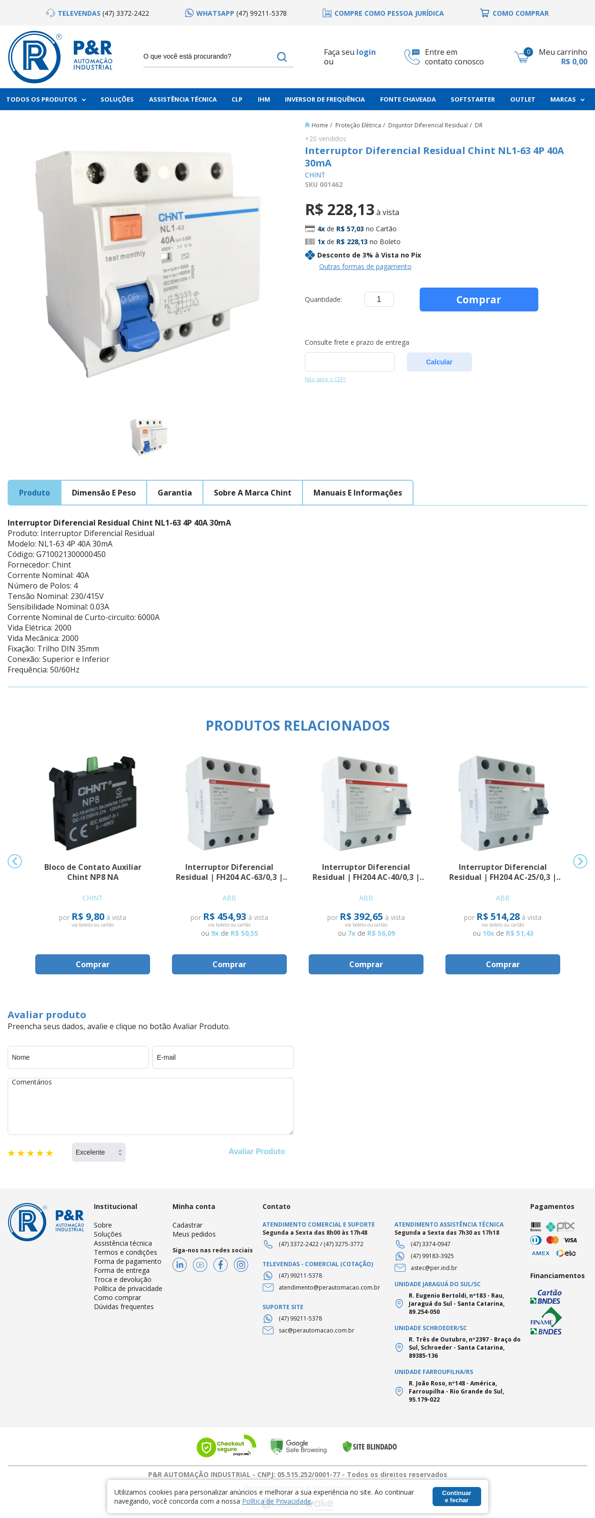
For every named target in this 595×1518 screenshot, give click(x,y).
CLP (237, 99)
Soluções (117, 99)
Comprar (478, 299)
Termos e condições (125, 1252)
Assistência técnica (123, 1243)
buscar (282, 57)
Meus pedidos (194, 1234)
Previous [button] (15, 861)
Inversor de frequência (325, 99)
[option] (98, 13)
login (366, 52)
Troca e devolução (122, 1279)
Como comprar (117, 1297)
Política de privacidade (128, 1288)
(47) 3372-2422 (299, 1244)
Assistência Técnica (183, 99)
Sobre (103, 1224)
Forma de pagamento (127, 1261)
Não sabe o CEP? (325, 378)
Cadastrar (187, 1224)
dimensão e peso (104, 492)
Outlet (522, 99)
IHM (264, 99)
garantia (175, 492)
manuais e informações (357, 492)
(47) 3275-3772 (343, 1244)
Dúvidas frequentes (124, 1306)
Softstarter (473, 99)
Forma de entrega (122, 1270)
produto (34, 492)
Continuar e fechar (456, 1496)
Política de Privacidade (276, 1501)
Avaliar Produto (257, 1151)
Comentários (151, 1106)
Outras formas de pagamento (365, 266)
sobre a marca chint (253, 492)
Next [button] (580, 861)
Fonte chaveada (408, 99)
